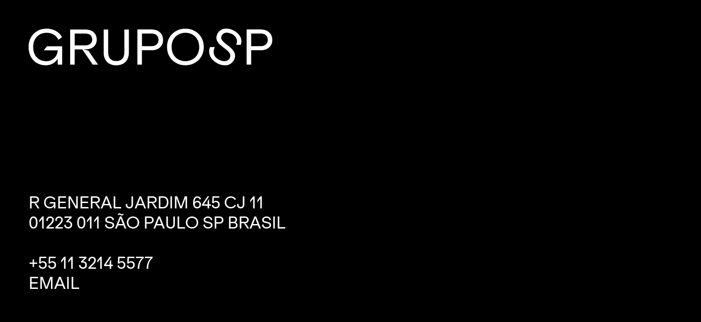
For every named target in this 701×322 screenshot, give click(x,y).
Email (54, 283)
